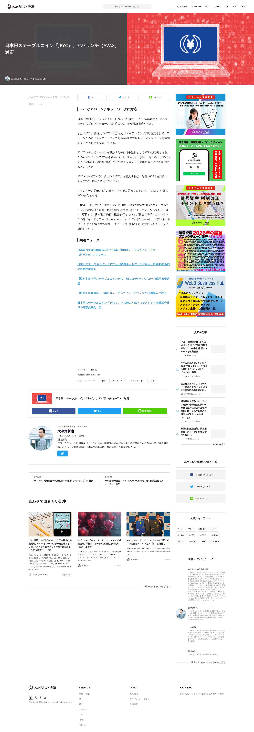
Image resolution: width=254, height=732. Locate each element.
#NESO (215, 535)
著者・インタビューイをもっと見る (208, 662)
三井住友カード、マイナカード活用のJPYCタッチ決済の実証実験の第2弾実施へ (194, 387)
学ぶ (207, 6)
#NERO (202, 529)
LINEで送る (158, 97)
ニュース (217, 6)
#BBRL (203, 541)
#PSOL (192, 535)
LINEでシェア (201, 498)
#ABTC (191, 529)
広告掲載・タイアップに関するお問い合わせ (202, 693)
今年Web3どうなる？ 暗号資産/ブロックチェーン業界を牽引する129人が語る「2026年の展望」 (194, 367)
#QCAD (213, 529)
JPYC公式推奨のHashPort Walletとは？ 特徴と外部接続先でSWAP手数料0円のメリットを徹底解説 (194, 346)
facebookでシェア (204, 474)
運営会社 (134, 693)
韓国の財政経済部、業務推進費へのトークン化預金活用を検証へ (194, 431)
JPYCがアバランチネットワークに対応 (49, 97)
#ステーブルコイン (135, 380)
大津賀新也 (65, 431)
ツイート (126, 97)
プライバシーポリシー (141, 698)
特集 (194, 355)
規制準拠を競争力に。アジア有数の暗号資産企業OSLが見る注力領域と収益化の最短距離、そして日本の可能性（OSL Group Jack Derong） (194, 409)
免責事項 (134, 704)
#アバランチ (116, 380)
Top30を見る (219, 444)
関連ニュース (36, 104)
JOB (227, 6)
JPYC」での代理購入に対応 (121, 293)
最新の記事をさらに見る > (157, 586)
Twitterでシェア (203, 486)
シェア (94, 97)
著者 (234, 6)
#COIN (203, 535)
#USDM (181, 535)
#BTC (180, 529)
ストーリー (196, 6)
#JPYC (103, 380)
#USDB (192, 541)
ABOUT (243, 6)
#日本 (152, 380)
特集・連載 (182, 6)
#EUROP (215, 541)
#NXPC (181, 541)
